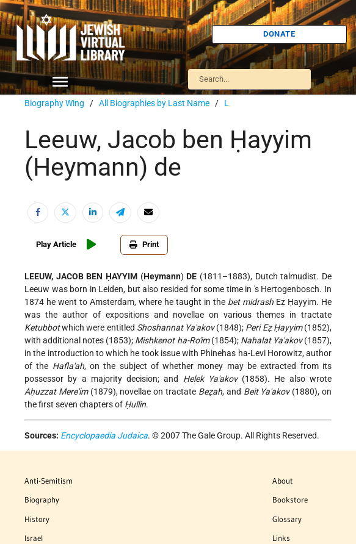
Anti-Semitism (48, 480)
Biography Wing (54, 103)
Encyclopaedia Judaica (104, 435)
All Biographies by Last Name (154, 103)
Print (144, 244)
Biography (41, 499)
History (36, 519)
